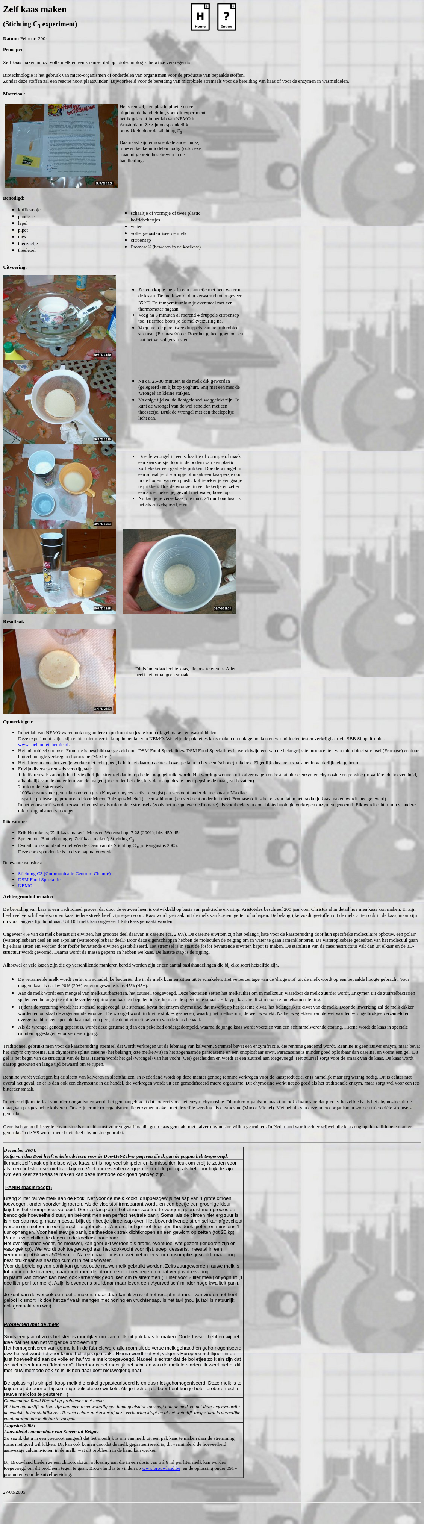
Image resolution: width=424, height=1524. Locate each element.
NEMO (25, 885)
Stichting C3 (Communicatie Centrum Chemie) (64, 873)
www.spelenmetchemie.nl (43, 744)
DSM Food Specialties (40, 879)
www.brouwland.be (161, 1468)
